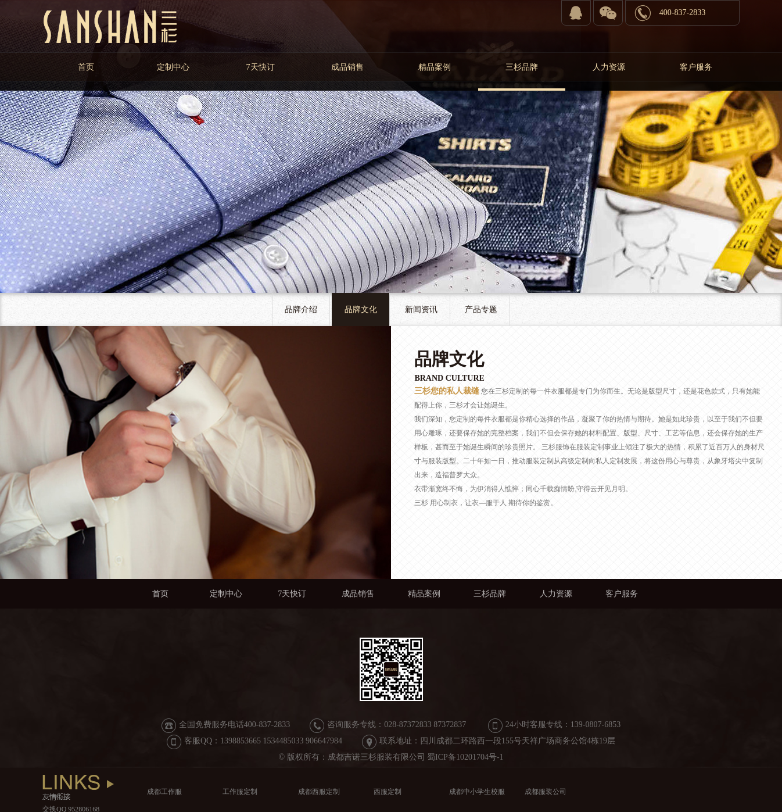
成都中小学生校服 (477, 792)
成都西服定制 (319, 792)
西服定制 (387, 792)
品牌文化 (361, 309)
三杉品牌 (521, 67)
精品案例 (434, 67)
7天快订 (260, 67)
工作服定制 (240, 792)
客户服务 (696, 67)
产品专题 (481, 309)
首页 (86, 67)
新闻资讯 (421, 309)
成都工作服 (164, 792)
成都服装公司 (545, 792)
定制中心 (173, 67)
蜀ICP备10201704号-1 (465, 757)
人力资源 (609, 67)
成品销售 (347, 67)
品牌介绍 (301, 309)
